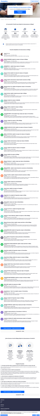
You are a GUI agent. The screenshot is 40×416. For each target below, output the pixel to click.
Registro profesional (34, 1)
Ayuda (1, 401)
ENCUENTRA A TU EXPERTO (20, 12)
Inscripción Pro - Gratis (20, 331)
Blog (1, 402)
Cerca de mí (2, 406)
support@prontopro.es (3, 410)
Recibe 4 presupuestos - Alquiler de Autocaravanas (12, 328)
